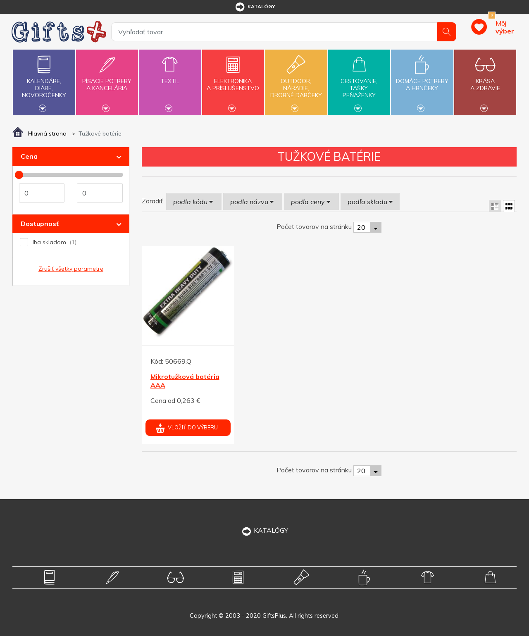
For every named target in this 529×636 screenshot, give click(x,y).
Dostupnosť (40, 223)
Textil (170, 76)
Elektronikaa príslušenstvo (233, 79)
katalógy (254, 7)
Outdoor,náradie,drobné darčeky (296, 81)
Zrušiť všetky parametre (70, 268)
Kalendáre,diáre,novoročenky (44, 81)
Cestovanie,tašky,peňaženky (359, 81)
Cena (29, 156)
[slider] (19, 175)
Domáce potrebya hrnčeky (422, 79)
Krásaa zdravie (485, 79)
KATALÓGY (264, 530)
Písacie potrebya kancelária (107, 79)
